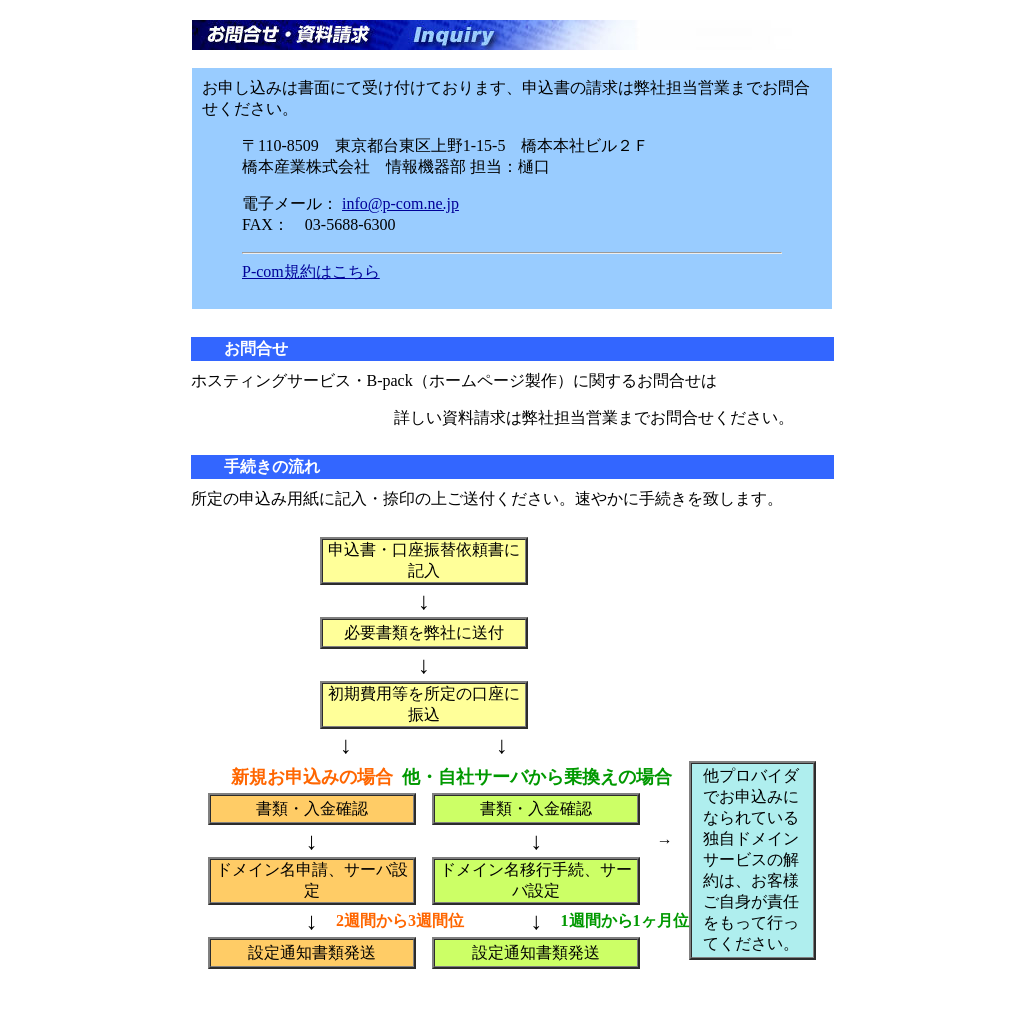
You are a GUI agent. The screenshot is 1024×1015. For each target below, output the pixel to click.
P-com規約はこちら (311, 271)
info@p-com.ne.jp (400, 203)
